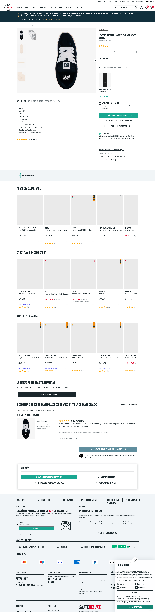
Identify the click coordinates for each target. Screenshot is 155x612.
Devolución (43, 500)
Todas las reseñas (84, 587)
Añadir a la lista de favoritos (118, 121)
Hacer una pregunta (47, 394)
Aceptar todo (135, 607)
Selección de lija (109, 67)
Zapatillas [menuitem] (42, 8)
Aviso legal (52, 606)
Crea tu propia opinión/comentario (107, 449)
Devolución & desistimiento (87, 579)
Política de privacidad (123, 603)
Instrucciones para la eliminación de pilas (90, 591)
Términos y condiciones (54, 610)
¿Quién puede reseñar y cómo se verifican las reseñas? (35, 410)
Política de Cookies (143, 601)
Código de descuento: (40, 20)
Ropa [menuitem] (50, 8)
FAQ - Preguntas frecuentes (86, 589)
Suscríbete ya (36, 528)
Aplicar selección (135, 593)
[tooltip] (136, 52)
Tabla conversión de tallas (86, 585)
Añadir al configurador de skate (118, 126)
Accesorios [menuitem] (59, 8)
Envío (21, 500)
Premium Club (100, 455)
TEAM (113, 585)
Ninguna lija (122, 67)
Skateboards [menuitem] (30, 8)
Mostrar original (41, 428)
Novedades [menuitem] (70, 8)
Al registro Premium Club (109, 533)
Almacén (113, 579)
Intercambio (66, 500)
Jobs (112, 581)
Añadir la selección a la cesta (118, 116)
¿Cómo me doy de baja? (25, 534)
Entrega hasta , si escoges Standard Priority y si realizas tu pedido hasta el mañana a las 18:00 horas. (118, 137)
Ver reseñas (134, 46)
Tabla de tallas (89, 500)
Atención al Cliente (133, 500)
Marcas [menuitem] (20, 8)
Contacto (81, 593)
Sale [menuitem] (79, 8)
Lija (100, 67)
